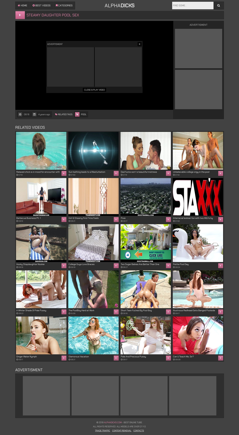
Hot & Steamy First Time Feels (84, 218)
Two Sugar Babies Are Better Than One (140, 264)
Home (22, 5)
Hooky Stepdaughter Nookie (30, 264)
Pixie (123, 218)
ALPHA (119, 5)
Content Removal (121, 430)
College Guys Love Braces (82, 264)
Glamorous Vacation (79, 356)
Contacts (138, 430)
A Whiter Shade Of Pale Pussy (31, 310)
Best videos (42, 5)
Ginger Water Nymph (26, 356)
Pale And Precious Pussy (133, 356)
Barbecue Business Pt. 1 (28, 218)
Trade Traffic (102, 430)
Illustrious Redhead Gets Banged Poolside (194, 310)
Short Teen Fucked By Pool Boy (136, 310)
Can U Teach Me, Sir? (183, 356)
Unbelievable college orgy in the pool (191, 171)
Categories (64, 5)
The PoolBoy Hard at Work (81, 310)
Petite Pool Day (181, 264)
